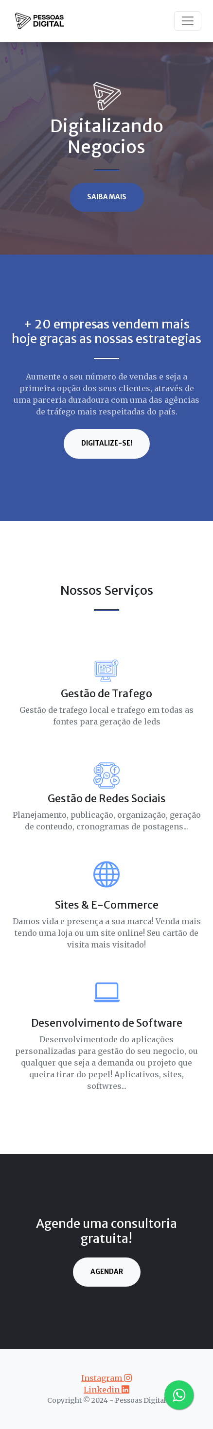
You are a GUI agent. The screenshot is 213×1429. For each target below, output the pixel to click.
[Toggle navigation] (187, 21)
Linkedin (106, 1390)
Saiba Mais (106, 197)
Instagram (106, 1378)
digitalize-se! (106, 443)
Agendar (106, 1272)
